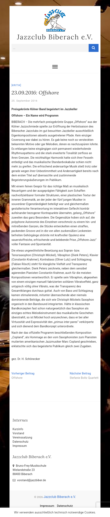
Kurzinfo (18, 429)
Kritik (16, 85)
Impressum (20, 445)
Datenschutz (20, 441)
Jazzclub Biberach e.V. (55, 37)
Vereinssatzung (22, 437)
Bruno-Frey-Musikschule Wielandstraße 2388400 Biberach (29, 470)
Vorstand (18, 433)
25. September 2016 (24, 100)
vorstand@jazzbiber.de (29, 480)
